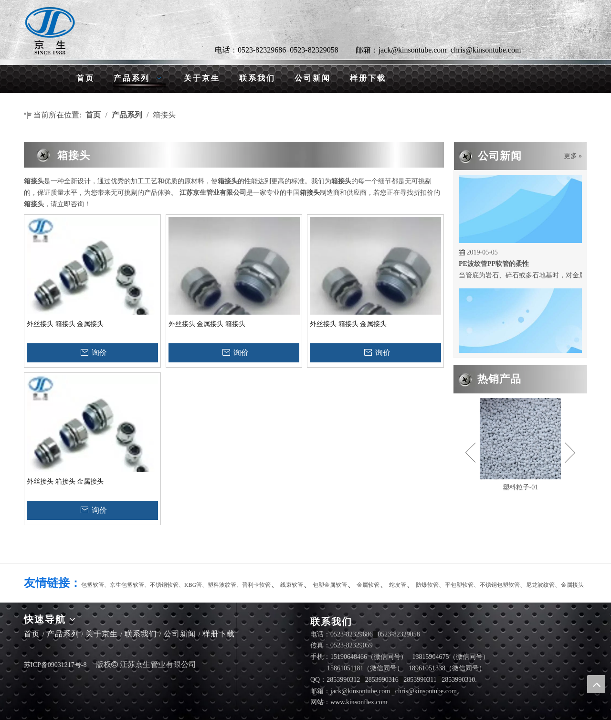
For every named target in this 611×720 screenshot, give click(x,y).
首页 (32, 634)
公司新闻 (180, 634)
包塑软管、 (95, 585)
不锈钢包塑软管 (500, 585)
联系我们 (141, 634)
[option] (520, 445)
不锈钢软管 (164, 585)
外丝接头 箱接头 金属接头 (65, 324)
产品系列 (63, 634)
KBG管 (193, 585)
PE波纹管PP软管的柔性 (494, 265)
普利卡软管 (256, 585)
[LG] (50, 30)
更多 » (573, 156)
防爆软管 (427, 585)
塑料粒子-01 (520, 487)
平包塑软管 (459, 585)
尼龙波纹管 (540, 585)
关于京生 (101, 634)
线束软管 (291, 585)
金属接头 (572, 585)
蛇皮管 (397, 585)
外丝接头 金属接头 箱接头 (207, 324)
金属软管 (368, 585)
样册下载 (218, 634)
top (596, 684)
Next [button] (570, 453)
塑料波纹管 (222, 585)
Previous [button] (470, 453)
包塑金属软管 (330, 585)
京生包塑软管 (127, 585)
